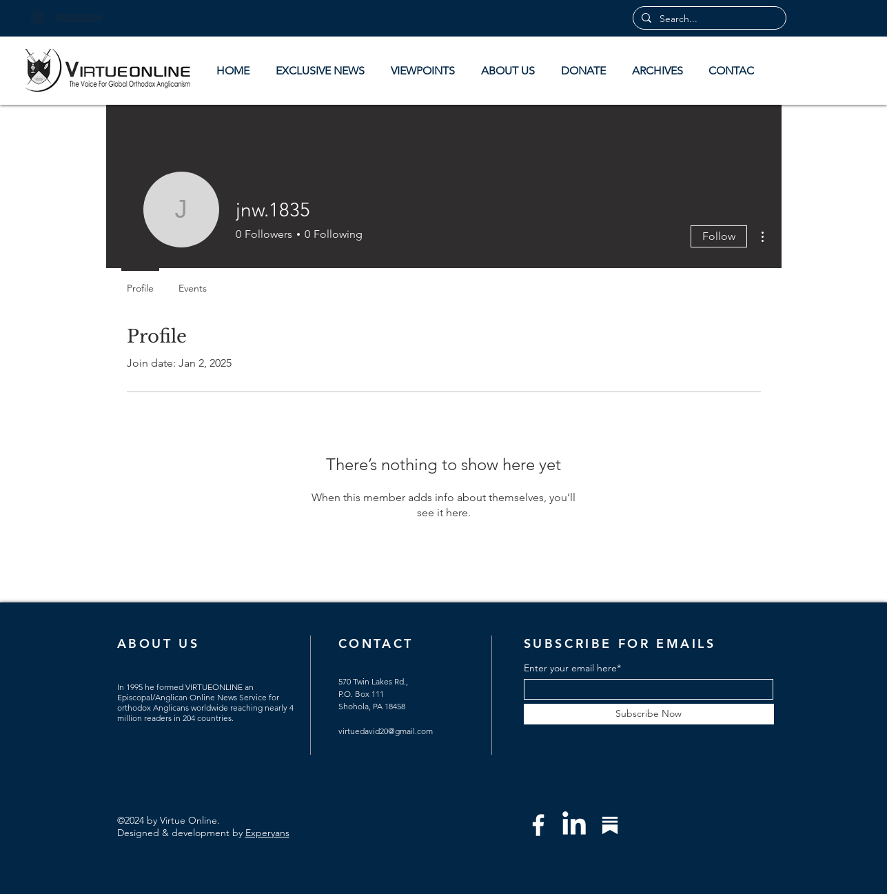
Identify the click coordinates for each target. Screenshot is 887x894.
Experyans (267, 832)
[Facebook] (538, 825)
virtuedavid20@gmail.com (385, 731)
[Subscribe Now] (649, 714)
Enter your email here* (572, 668)
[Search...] (708, 19)
